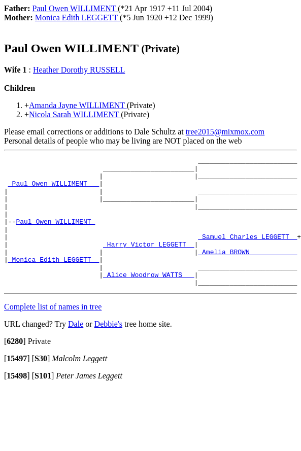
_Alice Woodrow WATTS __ (148, 298)
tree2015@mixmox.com (225, 131)
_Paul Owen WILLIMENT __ (53, 189)
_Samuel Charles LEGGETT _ (247, 253)
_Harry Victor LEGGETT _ (148, 262)
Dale (75, 349)
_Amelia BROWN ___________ (247, 271)
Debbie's (108, 349)
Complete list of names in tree (53, 332)
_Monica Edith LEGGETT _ (53, 280)
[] (15, 367)
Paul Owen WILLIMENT (55, 234)
